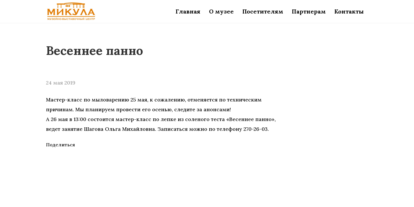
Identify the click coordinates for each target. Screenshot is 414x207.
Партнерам (309, 11)
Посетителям (262, 11)
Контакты (349, 11)
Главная (188, 11)
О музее (221, 11)
